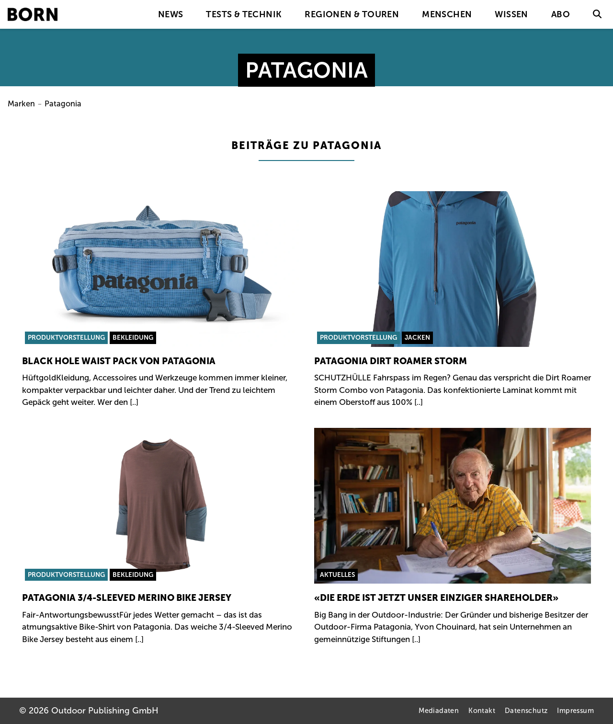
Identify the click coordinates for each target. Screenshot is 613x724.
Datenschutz (526, 710)
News (170, 14)
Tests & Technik (244, 14)
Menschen (447, 14)
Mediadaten (439, 710)
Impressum (575, 710)
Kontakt (481, 710)
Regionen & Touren (352, 14)
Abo (560, 14)
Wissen (511, 14)
